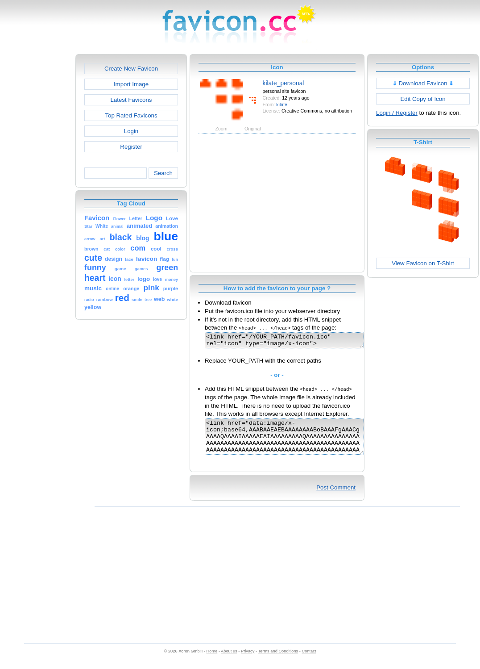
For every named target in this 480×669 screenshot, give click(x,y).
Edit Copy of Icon (422, 99)
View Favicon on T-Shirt (423, 263)
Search (163, 173)
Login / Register (397, 112)
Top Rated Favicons (131, 115)
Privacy (247, 660)
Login (131, 131)
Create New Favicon (131, 68)
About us (229, 660)
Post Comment (336, 496)
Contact (309, 660)
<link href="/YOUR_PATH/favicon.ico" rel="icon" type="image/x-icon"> (294, 341)
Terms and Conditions (278, 660)
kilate (281, 104)
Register (131, 146)
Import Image (131, 84)
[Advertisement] (37, 188)
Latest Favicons (131, 99)
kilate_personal (283, 83)
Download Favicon (423, 83)
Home (212, 660)
